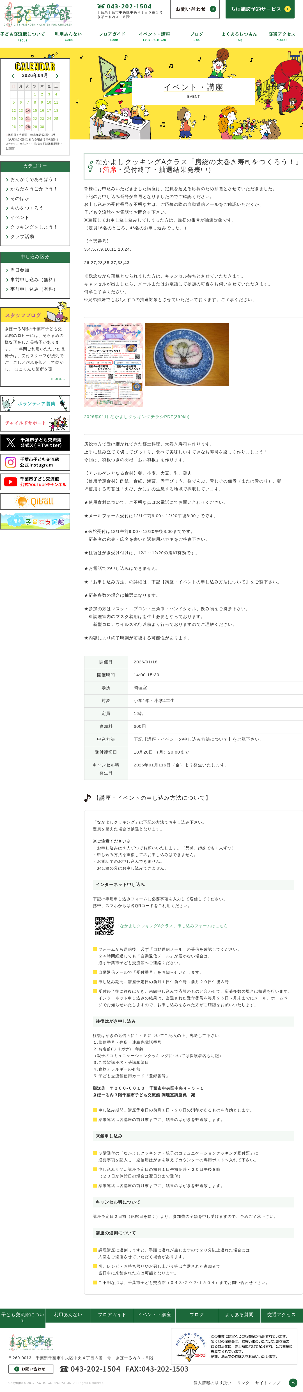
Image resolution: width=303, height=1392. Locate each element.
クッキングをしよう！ (34, 227)
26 (14, 127)
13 (21, 111)
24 (49, 119)
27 (21, 127)
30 (42, 127)
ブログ (197, 1314)
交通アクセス (281, 1314)
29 (35, 127)
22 (35, 119)
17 (49, 111)
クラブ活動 (22, 236)
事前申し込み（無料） (34, 279)
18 (56, 111)
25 (56, 119)
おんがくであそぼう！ (34, 179)
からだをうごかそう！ (34, 188)
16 (42, 111)
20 (21, 119)
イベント (19, 217)
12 (14, 111)
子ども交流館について (22, 1317)
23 (42, 119)
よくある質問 (239, 1314)
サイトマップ (268, 1383)
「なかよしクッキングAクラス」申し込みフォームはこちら (172, 926)
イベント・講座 (154, 1314)
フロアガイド (112, 1314)
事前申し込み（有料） (34, 289)
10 (49, 102)
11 (56, 102)
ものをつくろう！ (29, 208)
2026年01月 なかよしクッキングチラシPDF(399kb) (137, 416)
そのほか (19, 198)
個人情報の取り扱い (212, 1383)
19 (14, 119)
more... (58, 378)
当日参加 (19, 270)
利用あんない (68, 1314)
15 (35, 111)
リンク (243, 1383)
